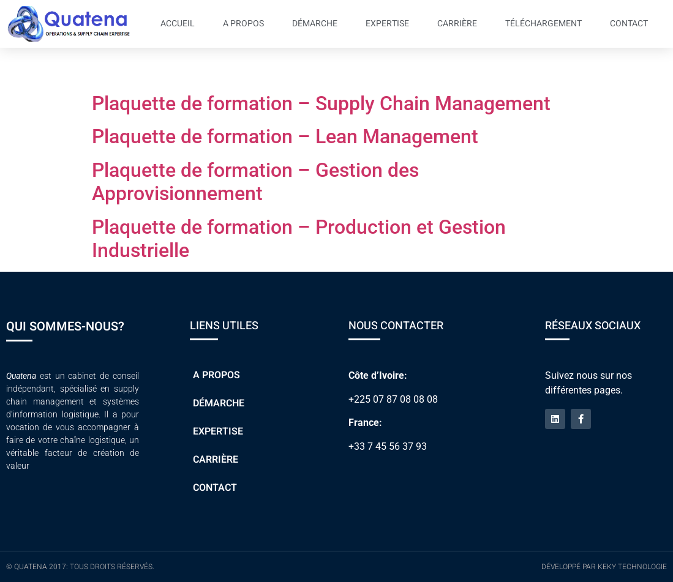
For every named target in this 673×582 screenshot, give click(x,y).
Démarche (314, 23)
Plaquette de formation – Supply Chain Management (321, 103)
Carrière (457, 23)
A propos (243, 23)
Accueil (177, 23)
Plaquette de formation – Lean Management (285, 136)
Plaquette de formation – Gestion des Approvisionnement (255, 182)
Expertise (387, 23)
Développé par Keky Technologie (604, 566)
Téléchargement (543, 23)
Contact (629, 23)
